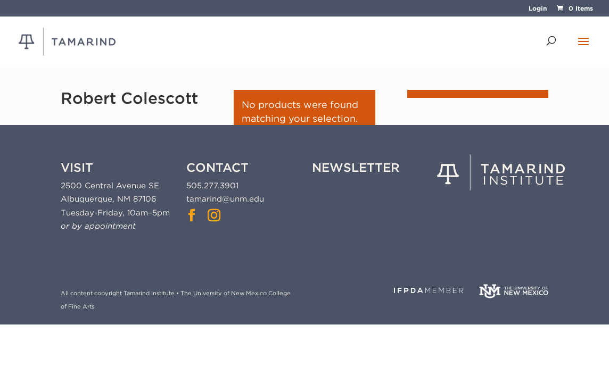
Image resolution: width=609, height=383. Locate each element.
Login (538, 8)
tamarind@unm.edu (225, 199)
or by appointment (98, 226)
